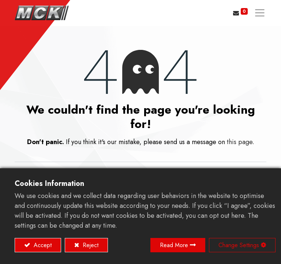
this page (239, 142)
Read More (174, 245)
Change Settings (238, 245)
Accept (42, 245)
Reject (89, 245)
